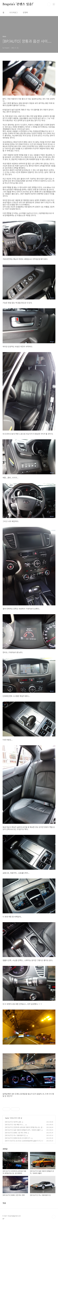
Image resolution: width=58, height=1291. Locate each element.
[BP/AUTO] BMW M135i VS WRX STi (17, 1205)
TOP (53, 1284)
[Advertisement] (29, 1119)
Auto (7, 1185)
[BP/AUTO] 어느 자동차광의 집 (15, 1203)
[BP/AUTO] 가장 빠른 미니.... (14, 1192)
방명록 (25, 12)
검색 (48, 4)
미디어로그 (13, 12)
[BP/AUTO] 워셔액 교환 (13, 1189)
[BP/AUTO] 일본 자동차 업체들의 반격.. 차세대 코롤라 (22, 1197)
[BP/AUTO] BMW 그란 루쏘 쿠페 (16, 1200)
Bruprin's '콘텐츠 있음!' (18, 4)
